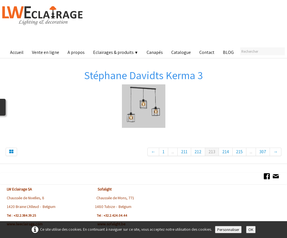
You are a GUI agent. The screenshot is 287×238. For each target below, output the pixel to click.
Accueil (17, 52)
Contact (206, 52)
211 (184, 152)
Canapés (155, 52)
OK (250, 229)
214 (225, 152)
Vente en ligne (45, 52)
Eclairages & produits (115, 52)
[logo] (43, 25)
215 (239, 152)
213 (212, 152)
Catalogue (181, 52)
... (173, 152)
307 (262, 152)
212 (198, 152)
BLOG (228, 52)
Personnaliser (228, 229)
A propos (76, 52)
